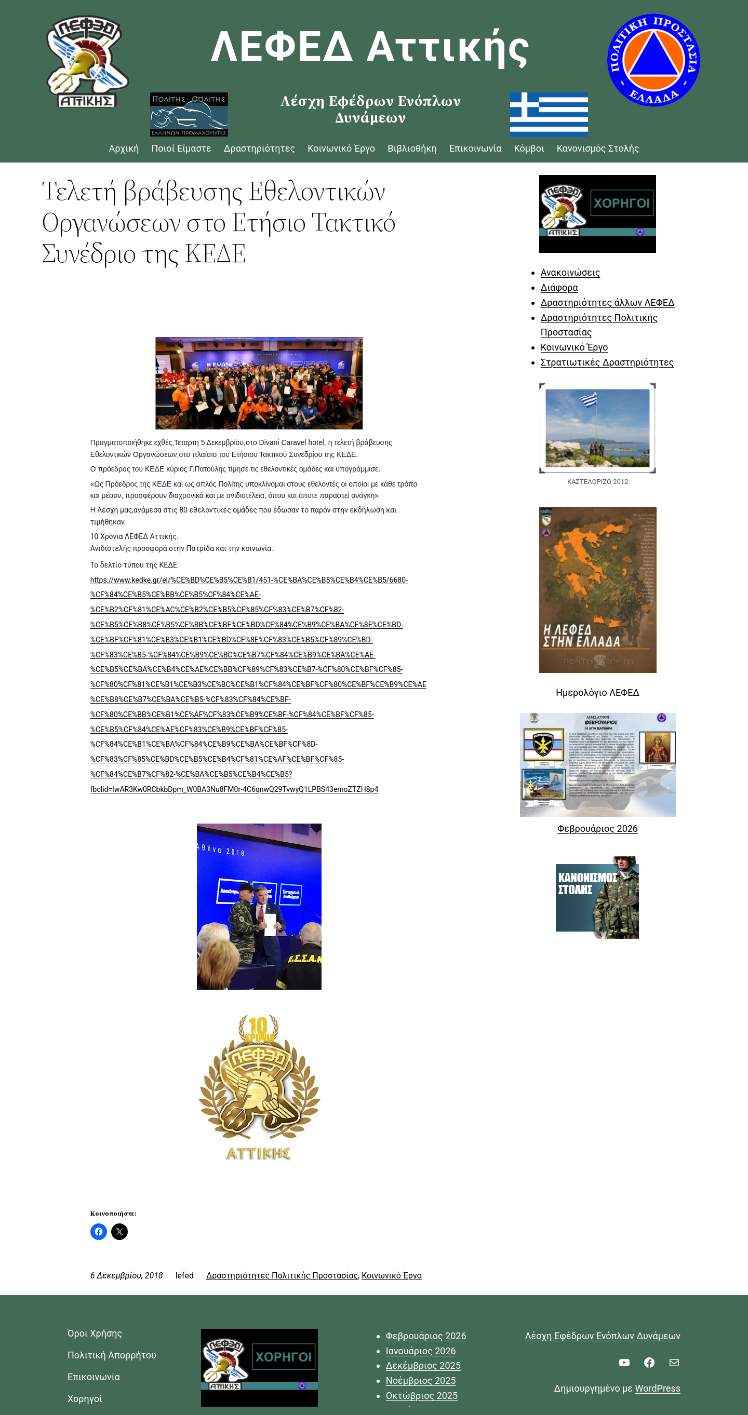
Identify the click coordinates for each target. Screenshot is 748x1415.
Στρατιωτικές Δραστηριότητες (607, 362)
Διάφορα (559, 287)
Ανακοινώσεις (570, 272)
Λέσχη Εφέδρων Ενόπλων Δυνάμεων (602, 1335)
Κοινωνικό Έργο (392, 1276)
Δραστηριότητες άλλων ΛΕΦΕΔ (608, 302)
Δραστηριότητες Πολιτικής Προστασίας (282, 1276)
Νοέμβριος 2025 (421, 1380)
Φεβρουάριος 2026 (597, 828)
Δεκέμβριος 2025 (423, 1365)
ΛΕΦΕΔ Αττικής (371, 46)
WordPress (657, 1388)
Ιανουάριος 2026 (421, 1350)
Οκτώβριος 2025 (422, 1395)
